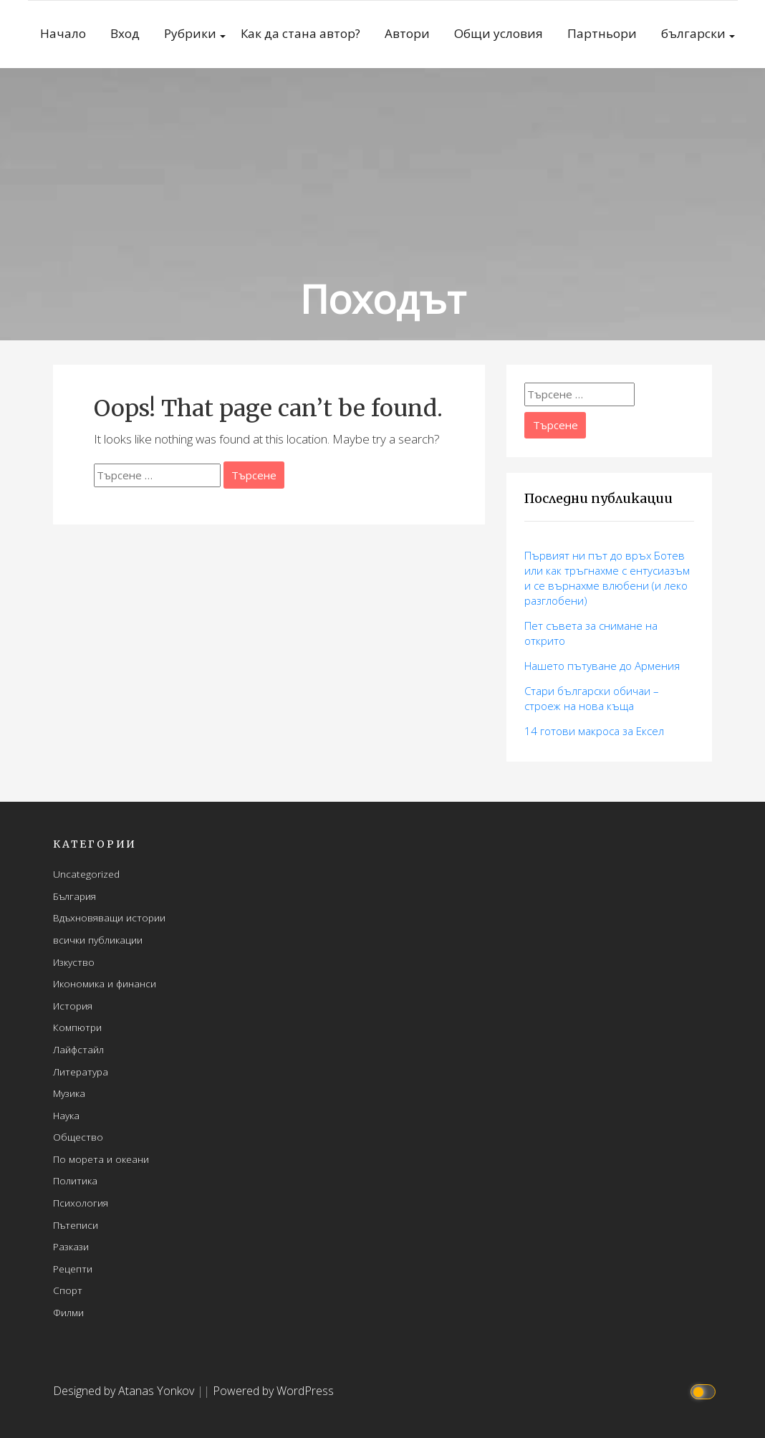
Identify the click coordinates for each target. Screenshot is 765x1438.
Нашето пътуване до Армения (602, 665)
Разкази (71, 1246)
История (72, 1005)
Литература (80, 1071)
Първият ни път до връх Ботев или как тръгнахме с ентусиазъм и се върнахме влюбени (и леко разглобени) (607, 578)
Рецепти (72, 1268)
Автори (407, 33)
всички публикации (98, 939)
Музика (69, 1093)
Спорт (67, 1290)
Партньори (602, 33)
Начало (63, 33)
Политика (75, 1180)
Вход (125, 33)
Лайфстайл (78, 1049)
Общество (78, 1137)
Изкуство (74, 962)
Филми (68, 1312)
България (74, 896)
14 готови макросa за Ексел (594, 731)
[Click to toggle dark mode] (705, 1391)
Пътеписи (75, 1225)
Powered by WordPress (273, 1391)
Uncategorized (86, 874)
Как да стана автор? (300, 33)
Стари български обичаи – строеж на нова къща (591, 698)
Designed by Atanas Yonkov (125, 1391)
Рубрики (190, 33)
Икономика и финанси (104, 983)
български (693, 33)
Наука (66, 1115)
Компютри (77, 1027)
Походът (383, 298)
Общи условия (498, 33)
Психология (80, 1202)
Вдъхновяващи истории (109, 917)
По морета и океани (101, 1159)
